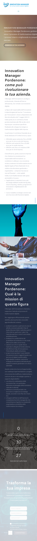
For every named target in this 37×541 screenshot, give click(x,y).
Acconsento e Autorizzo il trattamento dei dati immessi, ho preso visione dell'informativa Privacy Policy (18, 526)
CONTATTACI (20, 533)
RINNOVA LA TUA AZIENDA (15, 45)
